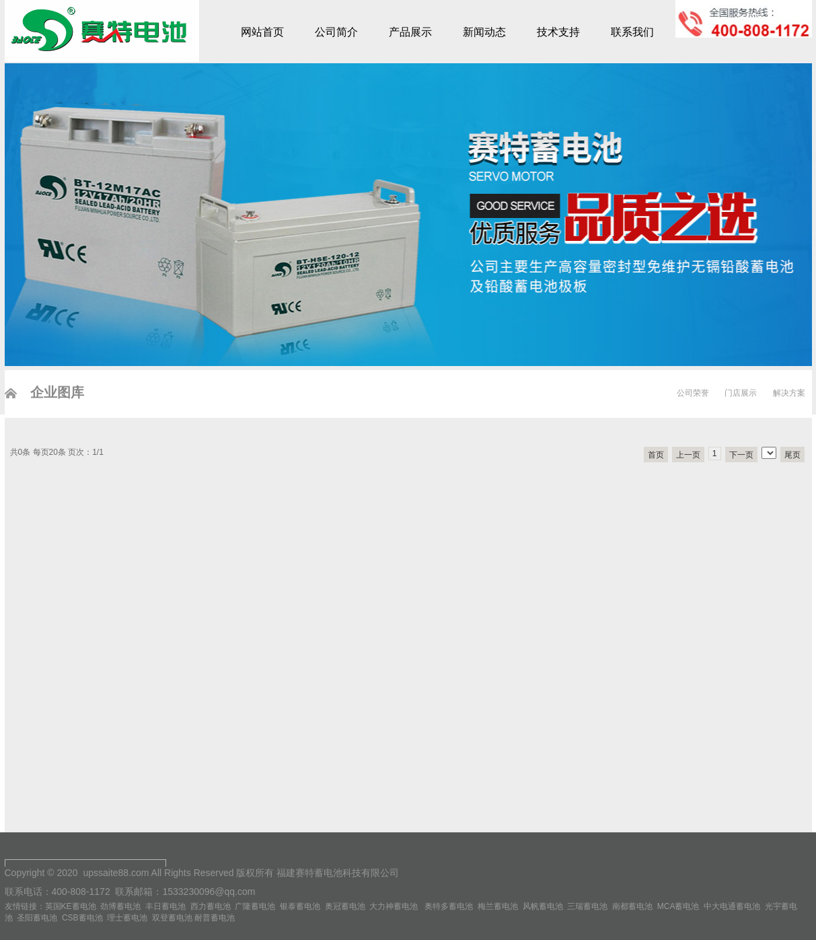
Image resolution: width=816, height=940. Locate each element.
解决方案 (789, 393)
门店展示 (741, 393)
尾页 (792, 455)
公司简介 (336, 32)
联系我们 (632, 32)
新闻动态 (484, 32)
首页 (656, 455)
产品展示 (410, 32)
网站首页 (262, 32)
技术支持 (558, 32)
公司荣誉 (693, 393)
